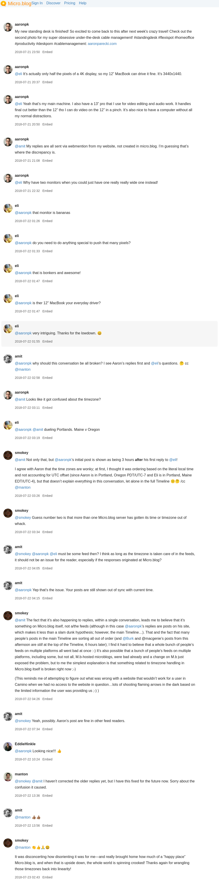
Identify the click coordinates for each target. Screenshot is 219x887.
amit (18, 356)
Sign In (37, 3)
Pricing (69, 3)
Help (82, 3)
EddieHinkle (25, 744)
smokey (21, 453)
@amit (20, 146)
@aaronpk (23, 213)
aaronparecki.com (102, 44)
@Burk (128, 638)
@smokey (23, 517)
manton (21, 774)
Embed (47, 52)
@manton (23, 369)
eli (17, 206)
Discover (53, 3)
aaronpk (22, 24)
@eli (18, 74)
